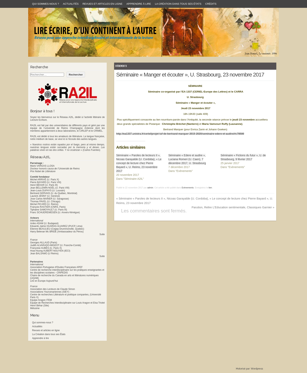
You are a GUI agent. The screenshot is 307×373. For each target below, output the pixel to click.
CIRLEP (83, 130)
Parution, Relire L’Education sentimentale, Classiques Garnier (232, 207)
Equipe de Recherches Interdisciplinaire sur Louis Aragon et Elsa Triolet (67, 302)
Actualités (71, 3)
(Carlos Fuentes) (91, 150)
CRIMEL (98, 130)
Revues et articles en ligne (102, 3)
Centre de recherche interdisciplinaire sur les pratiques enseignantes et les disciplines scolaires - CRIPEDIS (67, 271)
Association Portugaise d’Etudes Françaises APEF (56, 267)
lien (210, 187)
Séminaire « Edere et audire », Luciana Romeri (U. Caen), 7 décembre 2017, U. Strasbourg (187, 159)
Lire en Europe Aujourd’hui (44, 281)
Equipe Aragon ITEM (41, 300)
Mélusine (35, 308)
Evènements (121, 66)
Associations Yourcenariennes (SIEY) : (50, 291)
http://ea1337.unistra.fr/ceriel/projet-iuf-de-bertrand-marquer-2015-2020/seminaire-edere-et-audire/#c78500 (180, 133)
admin (150, 187)
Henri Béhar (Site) (39, 305)
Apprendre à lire (138, 3)
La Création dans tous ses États (178, 3)
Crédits (210, 3)
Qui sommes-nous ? (45, 3)
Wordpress (257, 368)
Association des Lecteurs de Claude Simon (52, 289)
